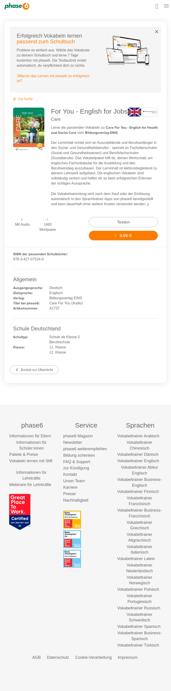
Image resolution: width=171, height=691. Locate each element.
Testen (123, 222)
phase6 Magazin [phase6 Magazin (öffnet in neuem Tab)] (78, 436)
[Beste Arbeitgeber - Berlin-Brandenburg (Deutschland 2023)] (86, 519)
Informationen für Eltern (30, 436)
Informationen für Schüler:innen (31, 445)
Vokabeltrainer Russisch (138, 608)
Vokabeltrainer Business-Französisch (139, 513)
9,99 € (123, 235)
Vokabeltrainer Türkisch (138, 645)
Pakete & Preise (23, 454)
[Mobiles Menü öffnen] (166, 6)
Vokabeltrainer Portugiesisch (139, 599)
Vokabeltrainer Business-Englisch (139, 482)
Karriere (70, 487)
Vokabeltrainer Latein (136, 558)
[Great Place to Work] (20, 512)
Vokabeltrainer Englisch (138, 461)
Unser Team (74, 481)
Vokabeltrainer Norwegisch (139, 580)
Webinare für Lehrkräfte (30, 484)
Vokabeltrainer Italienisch (139, 549)
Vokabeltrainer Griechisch (139, 525)
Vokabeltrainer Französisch (139, 501)
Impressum (128, 657)
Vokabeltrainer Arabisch (138, 436)
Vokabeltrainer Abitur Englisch (139, 470)
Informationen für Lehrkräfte (31, 475)
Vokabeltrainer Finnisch (138, 491)
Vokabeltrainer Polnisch (138, 589)
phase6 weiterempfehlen (85, 449)
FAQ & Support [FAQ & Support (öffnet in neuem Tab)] (76, 462)
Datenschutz (58, 657)
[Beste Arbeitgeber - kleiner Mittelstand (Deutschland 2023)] (86, 559)
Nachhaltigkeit (75, 500)
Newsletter (72, 442)
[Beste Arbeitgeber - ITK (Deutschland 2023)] (86, 539)
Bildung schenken (79, 455)
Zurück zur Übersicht (34, 369)
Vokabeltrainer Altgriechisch (139, 537)
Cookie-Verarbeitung (93, 657)
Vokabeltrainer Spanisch (139, 626)
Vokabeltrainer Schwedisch (139, 617)
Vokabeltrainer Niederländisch (139, 568)
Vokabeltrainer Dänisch (138, 454)
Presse (69, 494)
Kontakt (70, 474)
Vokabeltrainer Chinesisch (139, 445)
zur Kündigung (76, 468)
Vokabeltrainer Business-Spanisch (139, 636)
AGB (36, 657)
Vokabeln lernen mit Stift (30, 461)
